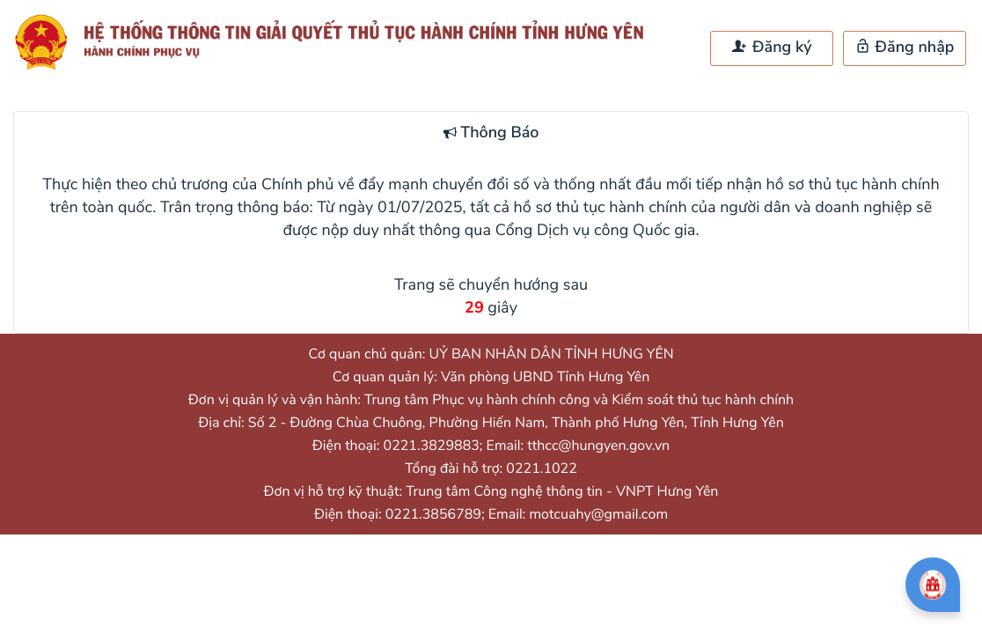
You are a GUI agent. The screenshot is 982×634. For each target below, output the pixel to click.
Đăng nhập (905, 47)
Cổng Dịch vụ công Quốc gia (595, 230)
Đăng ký (771, 47)
